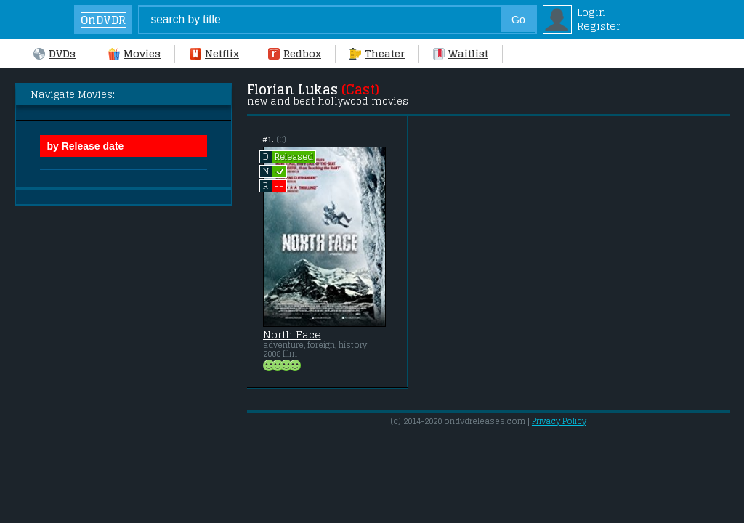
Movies (134, 53)
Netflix (214, 53)
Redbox (294, 53)
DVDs (54, 53)
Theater (377, 53)
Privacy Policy (559, 421)
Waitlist (460, 53)
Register (598, 26)
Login (591, 12)
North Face (292, 335)
